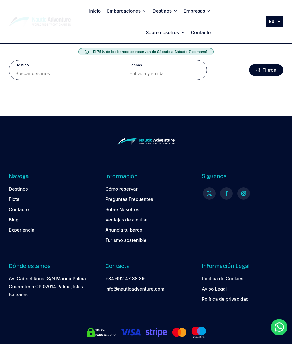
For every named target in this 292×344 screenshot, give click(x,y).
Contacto (201, 32)
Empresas (194, 11)
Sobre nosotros (162, 32)
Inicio (95, 11)
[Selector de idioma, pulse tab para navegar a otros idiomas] (274, 21)
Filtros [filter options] (266, 70)
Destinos (162, 11)
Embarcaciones (124, 11)
